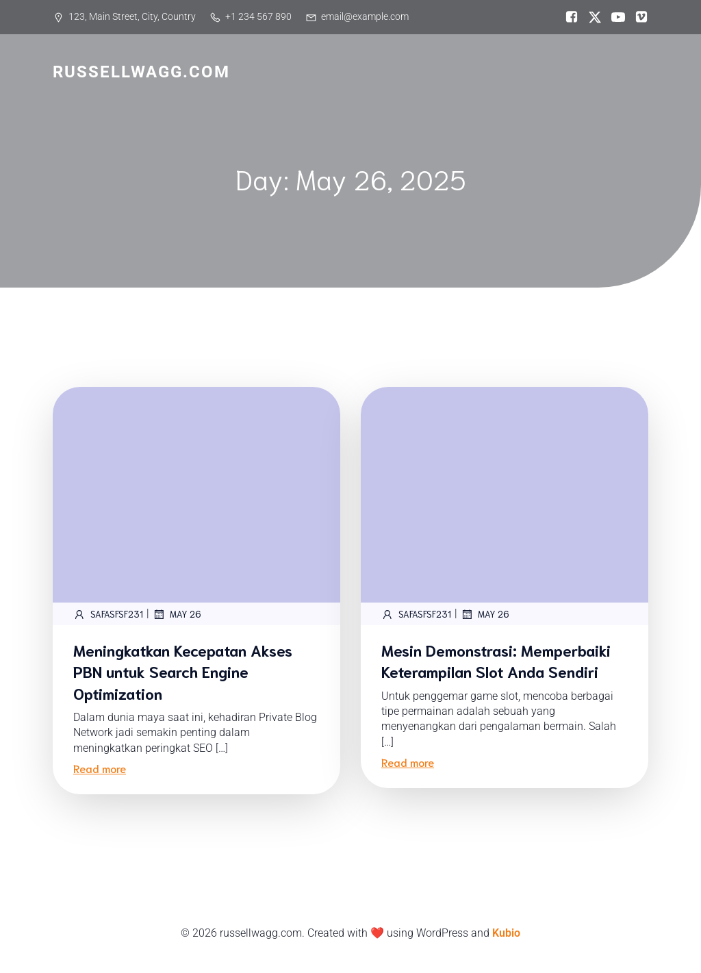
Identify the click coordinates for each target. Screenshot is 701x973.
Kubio (506, 932)
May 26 (177, 614)
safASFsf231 (108, 614)
